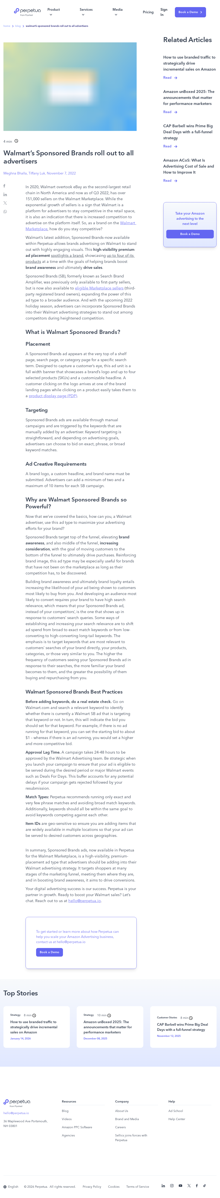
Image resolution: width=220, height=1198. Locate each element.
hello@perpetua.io (16, 1113)
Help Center (176, 1119)
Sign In (163, 12)
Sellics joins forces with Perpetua (131, 1138)
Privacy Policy (92, 1186)
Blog (65, 1111)
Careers (120, 1127)
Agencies (68, 1135)
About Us (121, 1111)
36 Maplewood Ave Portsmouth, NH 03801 (25, 1123)
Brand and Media (127, 1119)
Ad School (175, 1111)
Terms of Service (137, 1186)
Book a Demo (190, 12)
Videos (67, 1119)
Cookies (113, 1186)
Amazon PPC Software (77, 1127)
